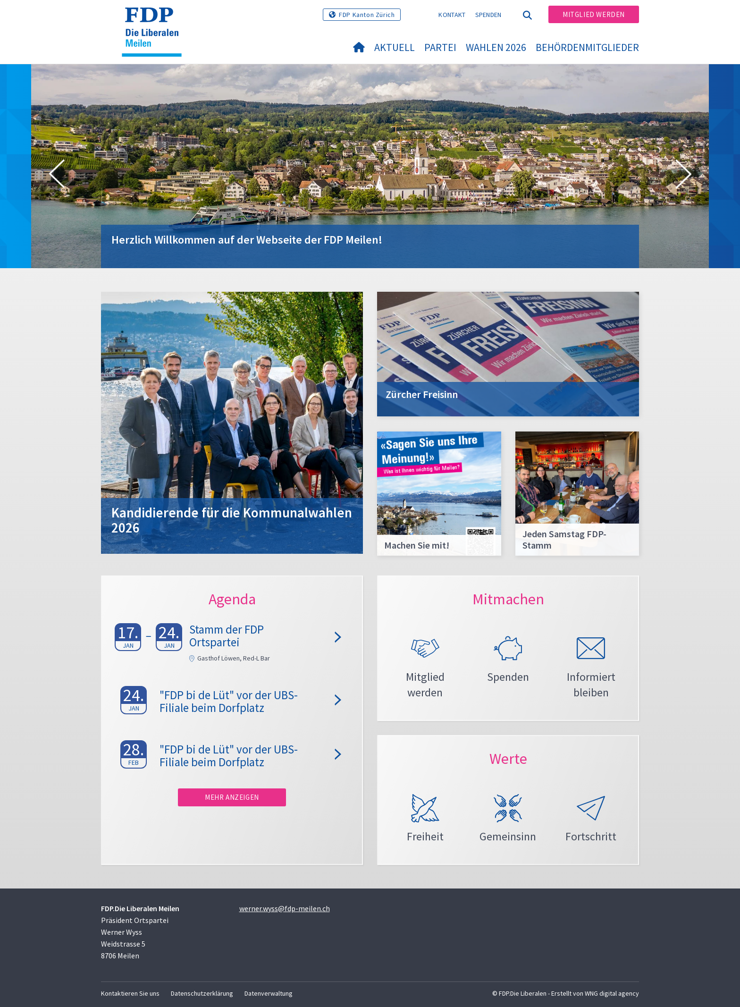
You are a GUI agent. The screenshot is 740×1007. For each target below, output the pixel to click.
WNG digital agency (612, 993)
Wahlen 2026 (496, 47)
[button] (56, 176)
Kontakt (451, 14)
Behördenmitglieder (587, 47)
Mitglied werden (594, 14)
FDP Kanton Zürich (367, 14)
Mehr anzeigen (232, 797)
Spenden (488, 14)
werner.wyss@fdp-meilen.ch (284, 908)
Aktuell (394, 47)
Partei (440, 47)
